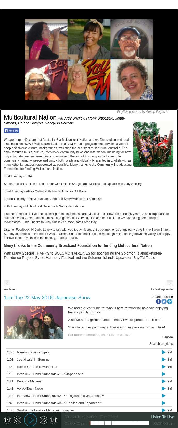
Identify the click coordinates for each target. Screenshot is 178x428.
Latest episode (162, 289)
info (168, 352)
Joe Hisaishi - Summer (31, 359)
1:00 (8, 352)
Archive (9, 289)
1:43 (8, 388)
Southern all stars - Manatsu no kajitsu (43, 410)
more (167, 337)
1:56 (8, 410)
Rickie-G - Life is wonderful (34, 367)
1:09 (8, 367)
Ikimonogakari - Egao (30, 352)
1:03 (8, 359)
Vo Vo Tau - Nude (27, 388)
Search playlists (161, 344)
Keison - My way (26, 381)
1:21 (8, 381)
